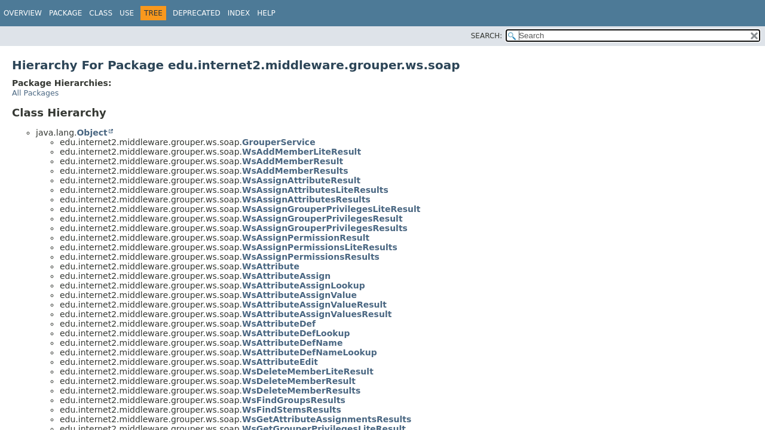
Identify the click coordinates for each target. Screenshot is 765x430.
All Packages (35, 92)
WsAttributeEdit (280, 362)
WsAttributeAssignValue (299, 295)
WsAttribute (270, 266)
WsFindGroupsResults (293, 400)
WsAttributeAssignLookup (303, 285)
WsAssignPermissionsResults (311, 257)
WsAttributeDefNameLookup (309, 352)
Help (266, 13)
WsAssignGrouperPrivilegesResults (325, 228)
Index (239, 13)
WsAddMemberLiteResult (301, 151)
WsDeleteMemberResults (301, 390)
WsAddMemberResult (292, 161)
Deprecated (197, 13)
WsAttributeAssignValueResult (314, 304)
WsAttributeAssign (286, 276)
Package (65, 13)
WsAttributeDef (279, 323)
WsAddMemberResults (295, 171)
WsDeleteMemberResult (299, 381)
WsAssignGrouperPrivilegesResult (322, 218)
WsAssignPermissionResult (305, 237)
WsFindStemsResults (291, 409)
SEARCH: (487, 36)
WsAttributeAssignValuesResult (316, 314)
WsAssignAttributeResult (301, 180)
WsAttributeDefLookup (296, 333)
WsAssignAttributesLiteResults (315, 190)
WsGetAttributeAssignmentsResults (326, 419)
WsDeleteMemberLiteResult (308, 371)
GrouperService (279, 142)
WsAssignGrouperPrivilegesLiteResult (331, 209)
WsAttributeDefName (292, 343)
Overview (23, 13)
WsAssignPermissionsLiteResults (319, 247)
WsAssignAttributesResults (306, 199)
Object (91, 132)
